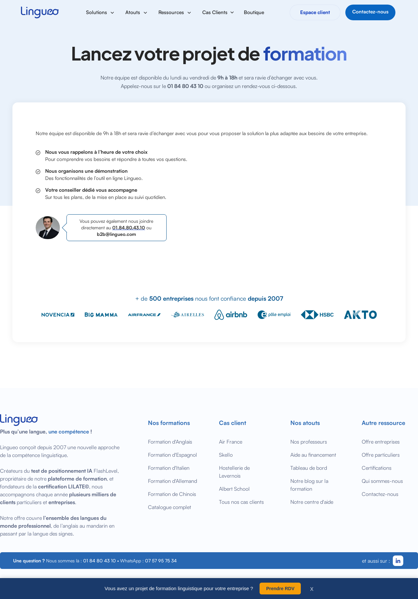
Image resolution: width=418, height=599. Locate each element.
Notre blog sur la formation (309, 485)
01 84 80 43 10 (99, 560)
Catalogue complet (169, 507)
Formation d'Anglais (170, 441)
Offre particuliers (381, 454)
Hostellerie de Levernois (234, 472)
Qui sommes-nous (382, 481)
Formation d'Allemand (172, 481)
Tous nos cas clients (241, 502)
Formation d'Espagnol (172, 454)
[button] (100, 12)
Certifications (376, 468)
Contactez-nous (380, 494)
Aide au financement (313, 454)
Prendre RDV (280, 588)
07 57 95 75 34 (161, 560)
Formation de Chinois (172, 494)
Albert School (234, 488)
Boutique (254, 12)
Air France (230, 441)
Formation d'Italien (169, 468)
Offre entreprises (381, 441)
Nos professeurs (308, 441)
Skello (226, 454)
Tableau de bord (308, 468)
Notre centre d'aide (311, 502)
